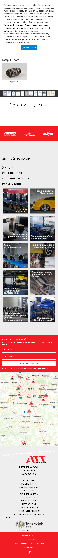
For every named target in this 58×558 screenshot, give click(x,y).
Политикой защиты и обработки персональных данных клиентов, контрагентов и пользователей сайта (27, 28)
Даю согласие (29, 47)
